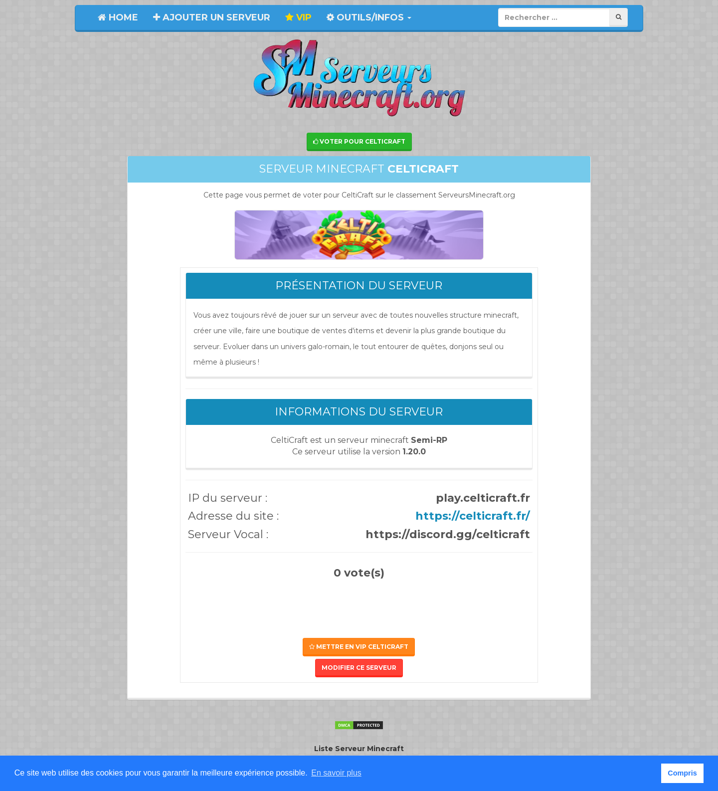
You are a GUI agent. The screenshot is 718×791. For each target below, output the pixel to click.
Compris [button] (682, 773)
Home (118, 17)
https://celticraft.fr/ (472, 516)
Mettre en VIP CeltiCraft (358, 646)
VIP (298, 17)
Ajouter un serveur (211, 17)
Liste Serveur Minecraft (359, 748)
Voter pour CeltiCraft (359, 141)
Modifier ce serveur (359, 667)
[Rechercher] (618, 17)
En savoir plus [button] (336, 773)
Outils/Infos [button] (369, 17)
